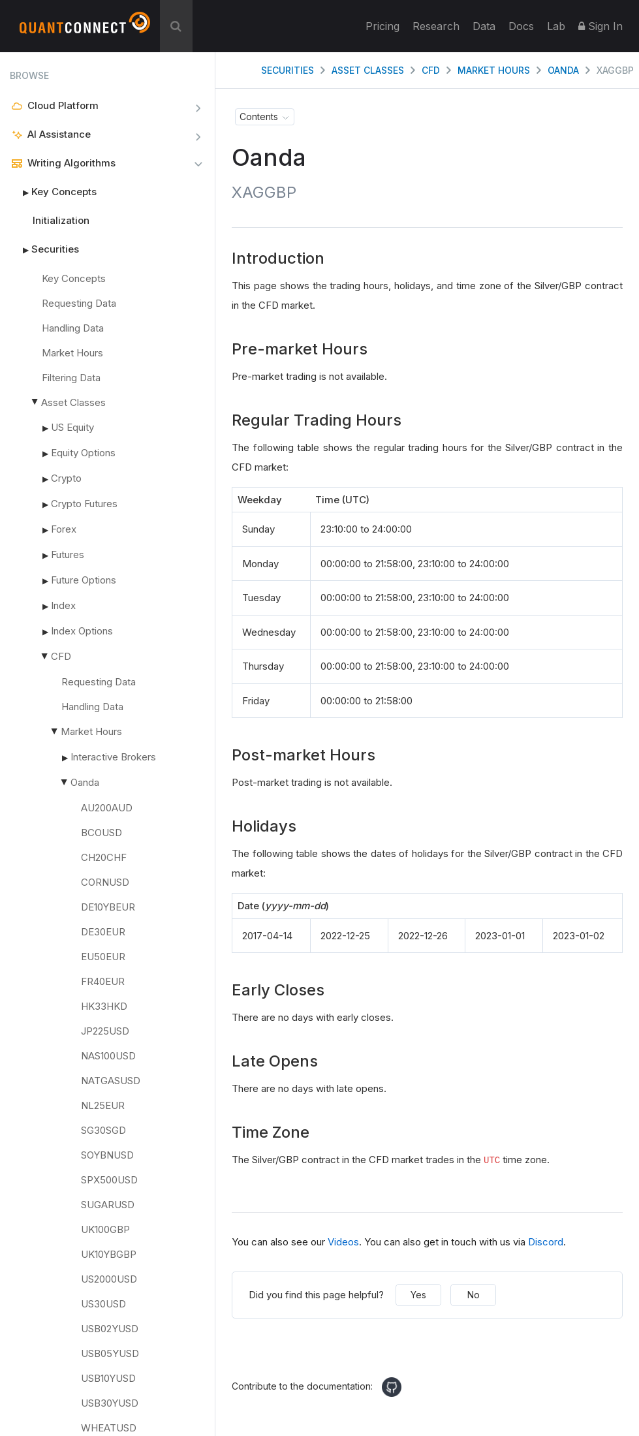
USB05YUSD (110, 1353)
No (473, 1294)
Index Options (82, 631)
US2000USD (109, 1279)
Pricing (382, 26)
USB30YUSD (109, 1403)
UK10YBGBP (108, 1254)
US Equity (72, 427)
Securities (44, 249)
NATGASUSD (110, 1080)
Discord (545, 1242)
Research (436, 26)
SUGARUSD (107, 1204)
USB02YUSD (109, 1328)
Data (484, 26)
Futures (67, 554)
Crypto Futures (84, 503)
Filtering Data (71, 377)
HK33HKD (104, 1006)
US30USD (103, 1304)
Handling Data (73, 328)
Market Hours (72, 353)
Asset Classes (73, 402)
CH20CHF (104, 857)
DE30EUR (103, 932)
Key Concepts (53, 192)
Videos (343, 1242)
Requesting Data (79, 303)
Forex (63, 529)
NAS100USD (108, 1056)
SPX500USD (109, 1180)
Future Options (83, 580)
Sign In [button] (600, 26)
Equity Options (83, 452)
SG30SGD (103, 1130)
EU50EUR (103, 956)
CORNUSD (105, 882)
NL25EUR (103, 1105)
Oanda (84, 782)
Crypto (66, 478)
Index (63, 605)
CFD (61, 656)
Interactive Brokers (113, 757)
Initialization (61, 220)
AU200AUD (106, 808)
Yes (418, 1294)
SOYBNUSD (107, 1155)
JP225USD (105, 1031)
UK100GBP (105, 1229)
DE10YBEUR (108, 907)
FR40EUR (103, 981)
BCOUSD (101, 832)
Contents (259, 116)
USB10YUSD (108, 1378)
